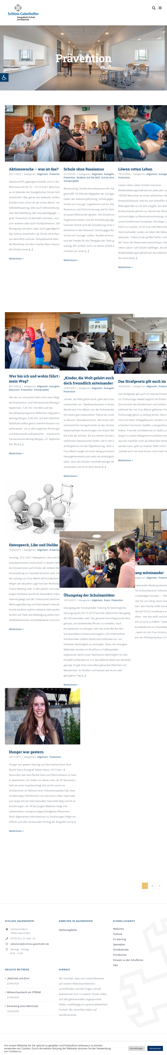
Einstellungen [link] (136, 1048)
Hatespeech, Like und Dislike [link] (33, 544)
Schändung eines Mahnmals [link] (22, 1006)
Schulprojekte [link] (71, 180)
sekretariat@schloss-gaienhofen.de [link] (29, 943)
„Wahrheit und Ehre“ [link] (18, 978)
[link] (4, 77)
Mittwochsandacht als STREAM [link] (24, 992)
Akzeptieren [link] (155, 1048)
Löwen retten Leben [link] (135, 169)
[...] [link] (31, 249)
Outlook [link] (117, 934)
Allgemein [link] (42, 174)
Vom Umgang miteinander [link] (141, 572)
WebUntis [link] (118, 928)
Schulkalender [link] (121, 949)
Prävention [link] (55, 174)
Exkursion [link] (14, 389)
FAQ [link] (115, 965)
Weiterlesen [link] (15, 258)
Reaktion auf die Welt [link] (88, 177)
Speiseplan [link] (119, 944)
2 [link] (152, 885)
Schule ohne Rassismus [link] (84, 169)
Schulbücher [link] (120, 954)
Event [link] (107, 600)
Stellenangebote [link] (68, 929)
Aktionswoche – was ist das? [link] (33, 169)
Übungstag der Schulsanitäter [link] (89, 595)
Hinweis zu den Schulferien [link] (128, 960)
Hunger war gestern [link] (26, 752)
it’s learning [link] (119, 939)
